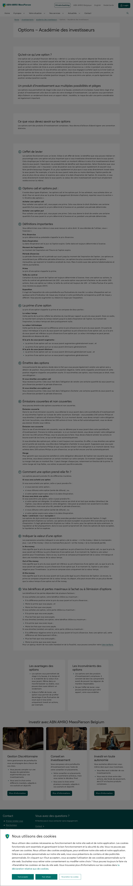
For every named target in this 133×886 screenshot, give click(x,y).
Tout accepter (23, 877)
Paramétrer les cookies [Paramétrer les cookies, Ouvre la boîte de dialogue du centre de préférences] (69, 877)
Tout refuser (46, 877)
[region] (66, 857)
